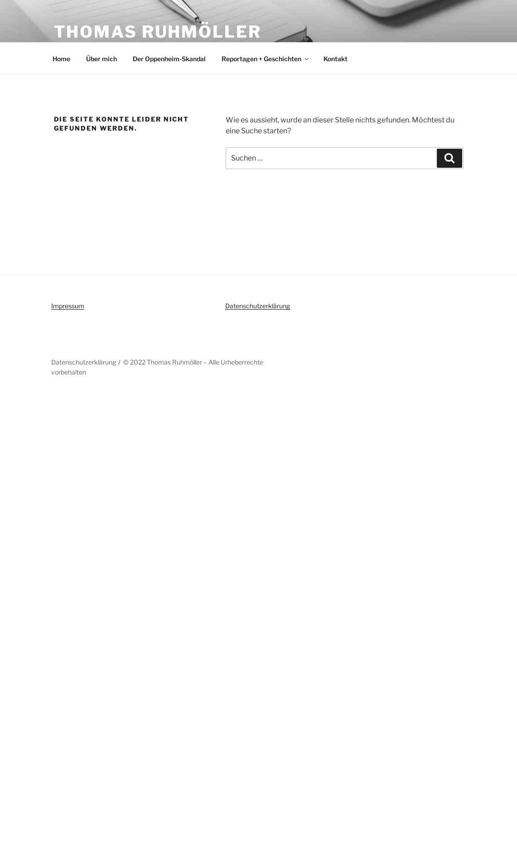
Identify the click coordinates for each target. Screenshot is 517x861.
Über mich (101, 59)
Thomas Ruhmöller (157, 32)
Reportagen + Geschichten (266, 59)
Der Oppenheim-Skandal (169, 59)
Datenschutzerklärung (257, 306)
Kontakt (336, 59)
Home (61, 59)
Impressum (67, 306)
